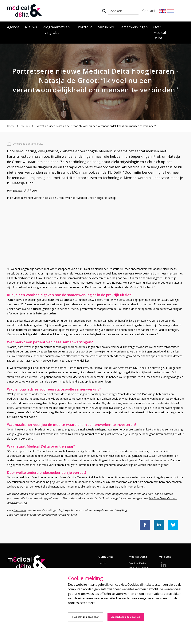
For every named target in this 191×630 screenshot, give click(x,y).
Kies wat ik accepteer (85, 617)
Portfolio (85, 27)
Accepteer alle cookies (125, 617)
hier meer (20, 510)
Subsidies (106, 27)
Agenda (13, 27)
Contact (148, 10)
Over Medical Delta (159, 32)
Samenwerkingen (133, 27)
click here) (29, 190)
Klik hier (147, 494)
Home (11, 126)
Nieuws (31, 27)
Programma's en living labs (56, 30)
